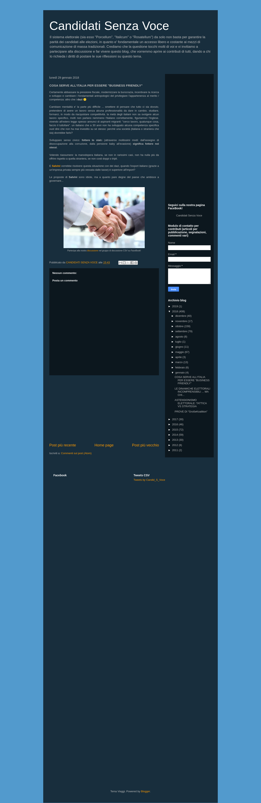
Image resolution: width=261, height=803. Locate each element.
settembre (181, 331)
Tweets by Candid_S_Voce (149, 479)
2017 (175, 419)
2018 (175, 311)
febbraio (180, 367)
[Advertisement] (104, 409)
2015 (175, 429)
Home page (103, 445)
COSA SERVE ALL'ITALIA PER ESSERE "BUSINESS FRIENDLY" (192, 380)
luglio (178, 341)
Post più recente (62, 445)
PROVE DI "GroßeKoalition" (191, 411)
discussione (92, 251)
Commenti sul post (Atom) (76, 453)
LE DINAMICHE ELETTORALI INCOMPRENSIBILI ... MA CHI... (192, 391)
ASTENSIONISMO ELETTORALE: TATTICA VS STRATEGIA (191, 403)
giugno (179, 346)
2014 (175, 434)
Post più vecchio (145, 445)
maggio (180, 352)
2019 (175, 306)
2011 (175, 450)
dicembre (181, 315)
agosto (179, 336)
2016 (175, 424)
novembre (181, 321)
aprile (178, 357)
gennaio (180, 372)
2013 (175, 439)
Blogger (145, 791)
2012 (175, 445)
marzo (179, 362)
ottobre (179, 326)
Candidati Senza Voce (109, 26)
